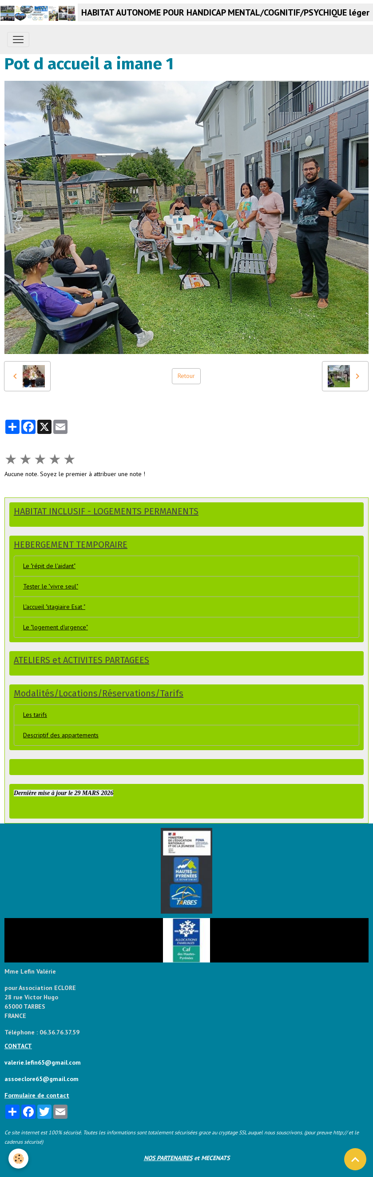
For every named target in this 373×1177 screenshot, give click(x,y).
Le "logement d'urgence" (55, 627)
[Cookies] (19, 1159)
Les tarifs (35, 715)
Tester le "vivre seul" (50, 586)
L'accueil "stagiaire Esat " (54, 607)
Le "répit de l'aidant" (49, 566)
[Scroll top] (355, 1159)
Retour (186, 376)
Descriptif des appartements (61, 735)
